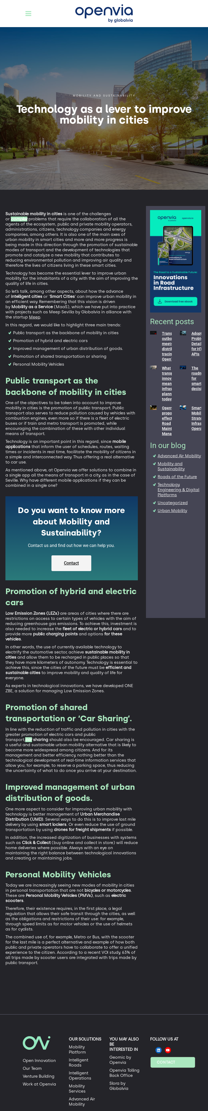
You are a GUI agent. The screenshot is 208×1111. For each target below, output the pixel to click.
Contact (166, 1062)
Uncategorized (173, 502)
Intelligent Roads (78, 1063)
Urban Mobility (172, 510)
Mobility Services (77, 1089)
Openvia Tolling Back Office (124, 1073)
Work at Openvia (39, 1084)
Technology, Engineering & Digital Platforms (178, 489)
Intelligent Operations (80, 1076)
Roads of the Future (177, 476)
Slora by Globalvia (118, 1086)
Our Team (32, 1068)
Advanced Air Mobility (179, 455)
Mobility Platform (77, 1050)
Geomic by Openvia (120, 1060)
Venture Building (38, 1076)
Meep (34, 317)
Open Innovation (39, 1060)
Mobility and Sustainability (171, 466)
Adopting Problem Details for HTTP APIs (199, 343)
